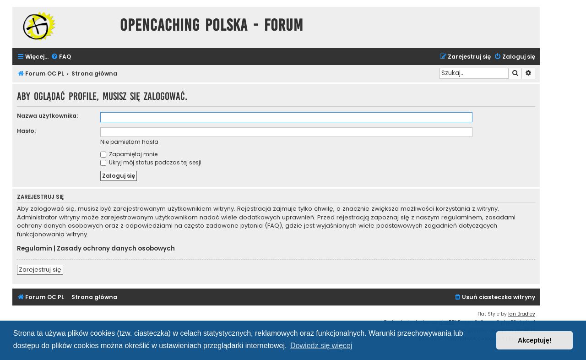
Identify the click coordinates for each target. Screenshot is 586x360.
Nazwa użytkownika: (47, 116)
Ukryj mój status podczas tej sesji (150, 162)
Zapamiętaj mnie (128, 154)
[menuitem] (61, 57)
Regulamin (34, 249)
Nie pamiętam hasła (129, 141)
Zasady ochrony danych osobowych (116, 249)
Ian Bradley (521, 314)
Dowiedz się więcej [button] (321, 345)
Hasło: (26, 131)
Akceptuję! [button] (535, 340)
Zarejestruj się (40, 269)
